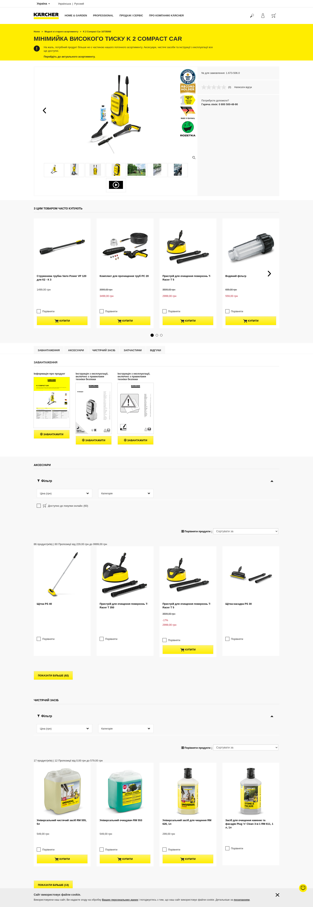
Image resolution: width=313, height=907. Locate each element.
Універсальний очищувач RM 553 (121, 727)
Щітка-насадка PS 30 (238, 546)
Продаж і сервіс (131, 15)
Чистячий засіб (103, 318)
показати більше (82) (53, 608)
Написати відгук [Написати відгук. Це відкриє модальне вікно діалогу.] (243, 87)
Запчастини (133, 318)
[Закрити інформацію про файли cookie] (277, 895)
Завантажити (51, 402)
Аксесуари (76, 318)
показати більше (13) (53, 792)
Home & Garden (76, 15)
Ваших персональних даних (120, 899)
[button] (44, 110)
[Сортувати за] (245, 500)
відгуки (155, 318)
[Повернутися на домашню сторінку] (48, 15)
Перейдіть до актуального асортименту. (69, 56)
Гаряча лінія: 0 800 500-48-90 (219, 104)
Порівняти (48, 279)
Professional (103, 15)
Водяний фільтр (235, 250)
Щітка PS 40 (44, 546)
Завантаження (49, 318)
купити (62, 289)
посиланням (242, 899)
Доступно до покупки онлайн (65, 475)
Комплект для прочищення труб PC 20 (124, 250)
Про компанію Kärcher (166, 15)
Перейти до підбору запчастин (252, 875)
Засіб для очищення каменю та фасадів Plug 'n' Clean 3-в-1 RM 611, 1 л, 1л (249, 731)
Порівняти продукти (196, 500)
